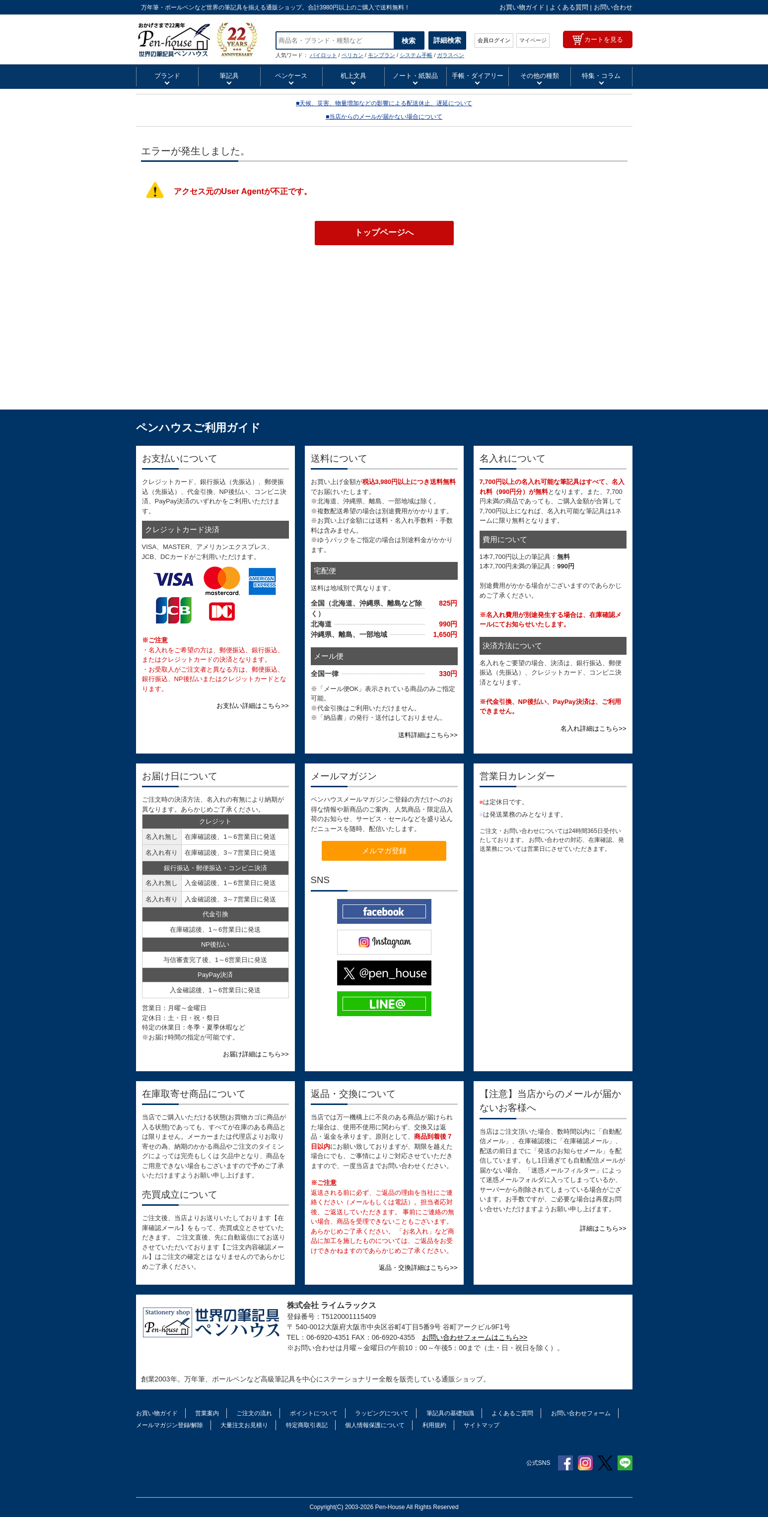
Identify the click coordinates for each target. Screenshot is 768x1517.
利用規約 (434, 1425)
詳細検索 (447, 40)
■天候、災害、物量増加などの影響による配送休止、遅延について (384, 103)
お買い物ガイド (522, 7)
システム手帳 (416, 55)
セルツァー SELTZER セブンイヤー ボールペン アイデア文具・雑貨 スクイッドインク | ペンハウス (198, 39)
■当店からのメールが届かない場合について (384, 116)
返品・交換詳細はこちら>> (418, 1267)
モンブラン (381, 55)
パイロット (323, 55)
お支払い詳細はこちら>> (252, 705)
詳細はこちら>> (603, 1228)
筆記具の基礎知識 (450, 1413)
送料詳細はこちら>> (427, 735)
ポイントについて (314, 1413)
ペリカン (352, 55)
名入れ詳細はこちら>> (593, 728)
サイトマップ (481, 1425)
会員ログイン (494, 40)
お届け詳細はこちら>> (255, 1054)
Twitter (605, 1462)
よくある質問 (569, 7)
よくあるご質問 (512, 1413)
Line (625, 1462)
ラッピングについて (382, 1413)
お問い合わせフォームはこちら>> (474, 1337)
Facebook (565, 1462)
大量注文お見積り (244, 1425)
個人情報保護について (375, 1425)
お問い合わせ (613, 7)
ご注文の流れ (254, 1413)
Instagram (585, 1462)
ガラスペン (450, 55)
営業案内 (207, 1413)
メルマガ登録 (384, 850)
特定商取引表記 (307, 1425)
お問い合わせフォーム (581, 1413)
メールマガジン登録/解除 (169, 1425)
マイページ (533, 40)
